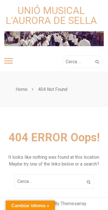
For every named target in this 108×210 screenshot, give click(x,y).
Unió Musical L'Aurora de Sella (51, 15)
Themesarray (73, 203)
